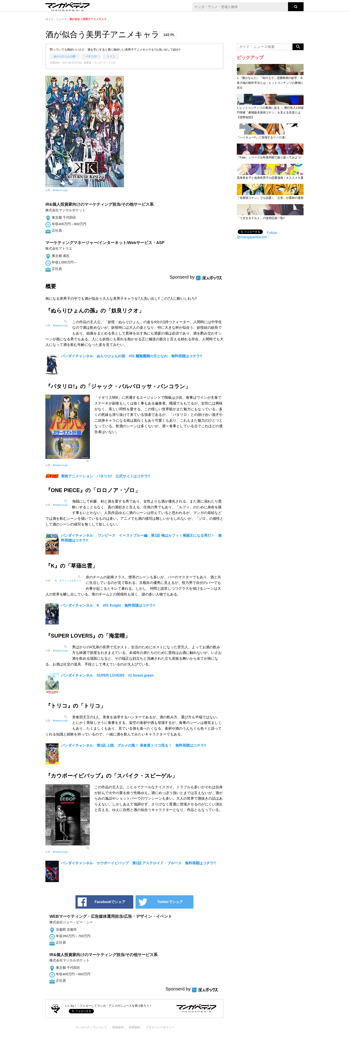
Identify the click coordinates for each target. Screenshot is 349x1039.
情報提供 (118, 1027)
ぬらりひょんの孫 (64, 56)
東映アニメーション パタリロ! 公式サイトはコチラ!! (105, 476)
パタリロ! (91, 56)
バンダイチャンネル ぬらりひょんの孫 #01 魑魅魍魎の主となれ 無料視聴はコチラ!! (131, 356)
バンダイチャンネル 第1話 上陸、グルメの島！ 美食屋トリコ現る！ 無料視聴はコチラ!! (133, 745)
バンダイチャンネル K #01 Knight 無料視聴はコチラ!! (108, 605)
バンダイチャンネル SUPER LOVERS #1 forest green (107, 675)
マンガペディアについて (91, 1027)
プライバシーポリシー (160, 1027)
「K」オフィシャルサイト (67, 580)
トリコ (111, 56)
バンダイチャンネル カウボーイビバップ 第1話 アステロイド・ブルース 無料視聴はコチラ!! (138, 863)
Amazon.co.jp (60, 190)
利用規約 (134, 1027)
